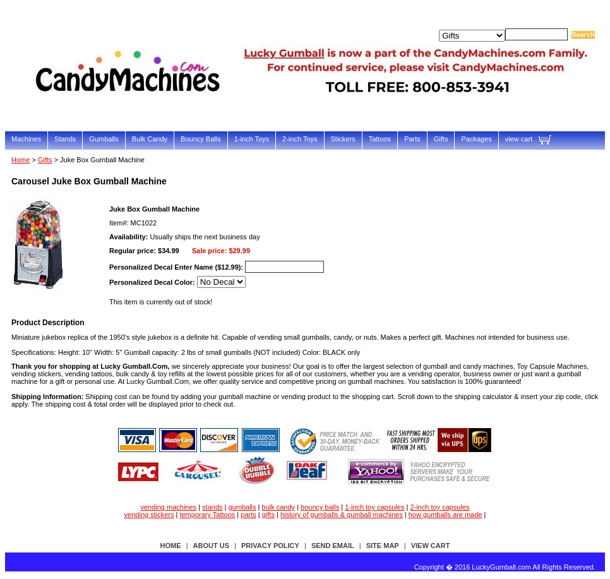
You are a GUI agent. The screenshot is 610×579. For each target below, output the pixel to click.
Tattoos (380, 139)
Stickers (343, 139)
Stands (65, 139)
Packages (476, 139)
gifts (268, 514)
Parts (412, 139)
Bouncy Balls (201, 139)
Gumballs (103, 139)
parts (248, 514)
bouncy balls (320, 507)
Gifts (441, 139)
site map (382, 545)
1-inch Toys (251, 139)
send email (332, 545)
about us (211, 545)
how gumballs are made (445, 514)
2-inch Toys (299, 139)
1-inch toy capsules (374, 507)
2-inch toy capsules (439, 507)
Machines (26, 139)
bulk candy (279, 507)
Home (20, 160)
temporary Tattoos (207, 514)
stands (212, 507)
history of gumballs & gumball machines (341, 514)
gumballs (242, 507)
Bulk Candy (149, 139)
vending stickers (149, 514)
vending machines (168, 507)
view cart (518, 139)
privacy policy (270, 545)
